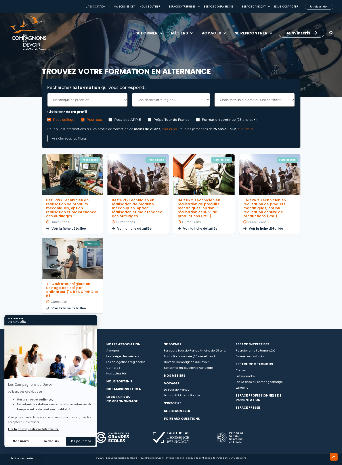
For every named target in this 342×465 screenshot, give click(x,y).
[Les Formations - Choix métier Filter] (87, 100)
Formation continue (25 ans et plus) (189, 356)
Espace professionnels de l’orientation (258, 397)
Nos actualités (116, 373)
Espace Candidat (256, 7)
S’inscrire (172, 403)
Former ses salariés (250, 356)
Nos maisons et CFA (123, 389)
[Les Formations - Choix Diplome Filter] (254, 100)
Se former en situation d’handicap (188, 368)
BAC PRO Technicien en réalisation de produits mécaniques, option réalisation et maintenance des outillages (71, 208)
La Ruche (242, 388)
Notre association (123, 344)
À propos (113, 350)
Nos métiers (174, 375)
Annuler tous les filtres (69, 138)
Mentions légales (173, 457)
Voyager (172, 383)
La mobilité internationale (182, 395)
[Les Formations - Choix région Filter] (171, 100)
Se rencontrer (177, 411)
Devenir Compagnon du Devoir (186, 362)
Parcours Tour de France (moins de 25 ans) (195, 350)
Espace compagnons (220, 7)
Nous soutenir (152, 7)
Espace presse (248, 407)
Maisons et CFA (124, 6)
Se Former (173, 344)
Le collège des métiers (122, 356)
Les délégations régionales (125, 362)
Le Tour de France (176, 390)
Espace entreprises (184, 7)
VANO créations (237, 457)
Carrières (113, 368)
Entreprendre (245, 376)
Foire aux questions (182, 418)
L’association (97, 7)
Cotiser (241, 370)
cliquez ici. (170, 129)
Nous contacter (286, 6)
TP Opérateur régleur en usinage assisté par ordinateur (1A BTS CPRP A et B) (72, 290)
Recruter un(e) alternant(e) (255, 350)
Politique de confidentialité (200, 457)
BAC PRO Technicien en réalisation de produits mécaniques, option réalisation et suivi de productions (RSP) (199, 208)
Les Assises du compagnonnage (259, 382)
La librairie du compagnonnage (122, 399)
